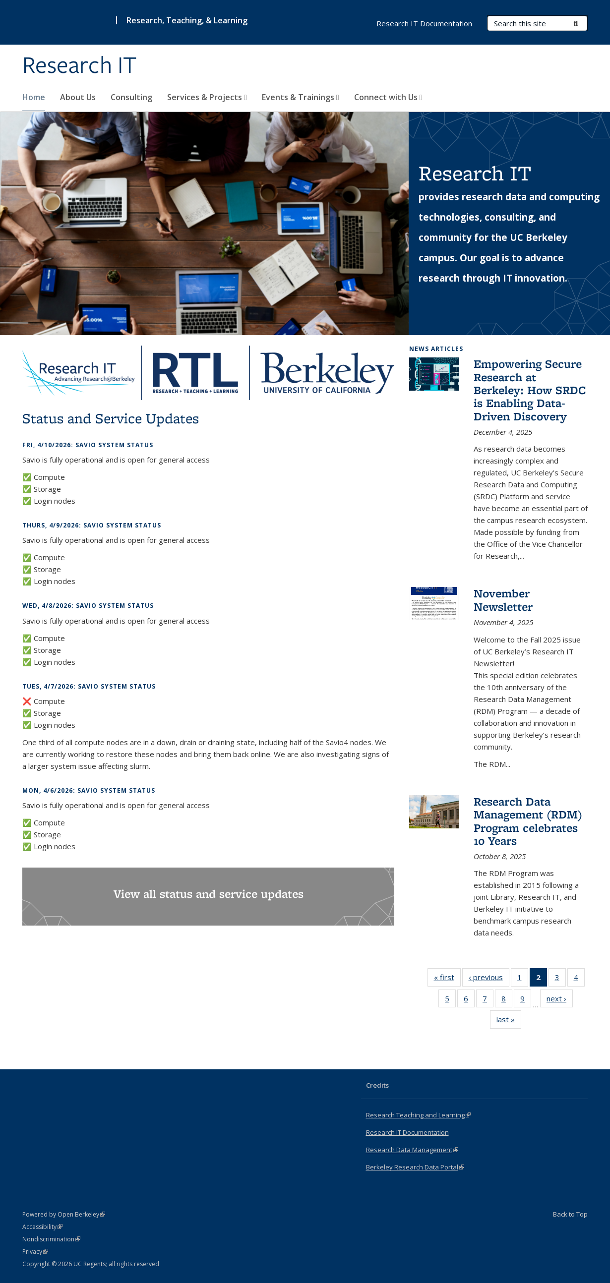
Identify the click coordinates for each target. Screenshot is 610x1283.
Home (33, 97)
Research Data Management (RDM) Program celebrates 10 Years (528, 821)
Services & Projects (207, 97)
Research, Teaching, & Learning (186, 20)
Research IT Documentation (424, 23)
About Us (78, 97)
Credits (377, 1085)
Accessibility (42, 1227)
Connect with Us (388, 97)
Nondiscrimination (51, 1239)
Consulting (131, 97)
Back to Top (570, 1214)
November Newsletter (503, 599)
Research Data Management (412, 1149)
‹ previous (489, 979)
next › (560, 1000)
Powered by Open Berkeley (63, 1214)
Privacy (35, 1251)
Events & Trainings (300, 97)
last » (508, 1021)
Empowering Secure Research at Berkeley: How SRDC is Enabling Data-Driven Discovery (530, 390)
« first (447, 979)
